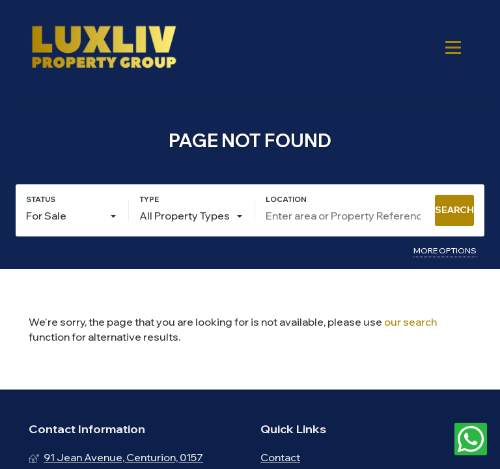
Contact (280, 457)
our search (410, 321)
